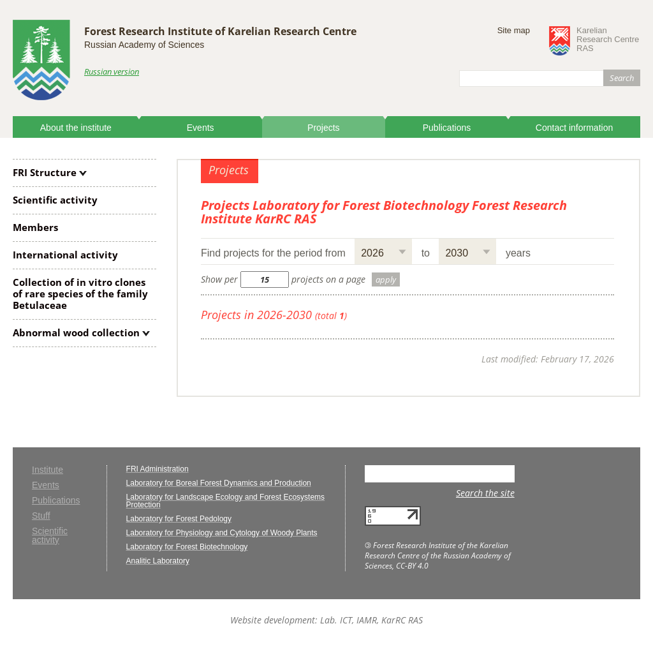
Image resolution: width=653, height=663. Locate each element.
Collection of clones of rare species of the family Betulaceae (80, 293)
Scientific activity (55, 199)
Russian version (111, 71)
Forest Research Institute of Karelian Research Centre (220, 31)
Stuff (41, 516)
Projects (323, 128)
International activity (65, 254)
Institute (47, 470)
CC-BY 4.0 (412, 565)
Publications (447, 128)
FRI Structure (45, 172)
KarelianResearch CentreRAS (607, 39)
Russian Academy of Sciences (144, 45)
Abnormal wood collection (76, 332)
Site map (513, 30)
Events (200, 128)
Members (35, 227)
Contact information (574, 128)
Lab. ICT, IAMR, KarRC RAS (371, 620)
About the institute (76, 128)
